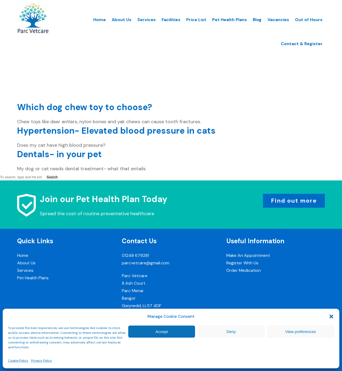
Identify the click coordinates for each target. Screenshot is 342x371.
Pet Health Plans (229, 19)
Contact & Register (301, 44)
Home (99, 19)
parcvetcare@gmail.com (145, 263)
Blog (257, 19)
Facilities (171, 19)
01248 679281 (135, 255)
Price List (196, 19)
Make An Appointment (248, 255)
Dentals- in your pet (59, 154)
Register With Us (242, 263)
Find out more (294, 200)
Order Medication (243, 270)
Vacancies (278, 19)
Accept (162, 331)
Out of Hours (308, 19)
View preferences (300, 331)
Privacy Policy (41, 360)
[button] (331, 316)
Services (146, 19)
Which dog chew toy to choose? (84, 107)
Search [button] (52, 177)
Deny (231, 331)
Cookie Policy (18, 360)
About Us (121, 19)
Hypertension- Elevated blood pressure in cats (116, 130)
